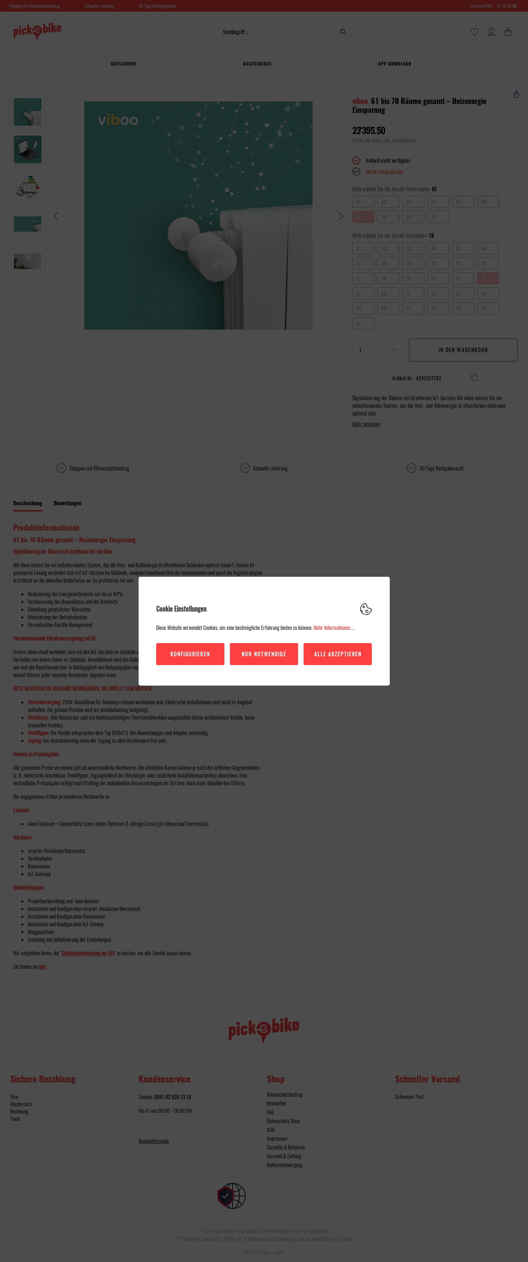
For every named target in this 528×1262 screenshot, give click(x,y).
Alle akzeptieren (338, 654)
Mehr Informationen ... (334, 627)
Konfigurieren (190, 654)
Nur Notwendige (264, 654)
